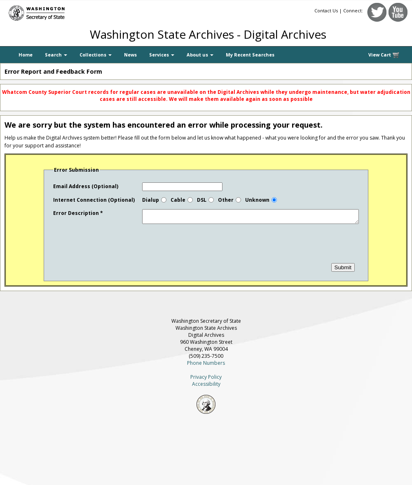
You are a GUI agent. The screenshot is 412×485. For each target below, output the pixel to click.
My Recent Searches (250, 54)
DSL (201, 199)
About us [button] (200, 54)
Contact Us (326, 10)
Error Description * (78, 213)
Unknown (257, 199)
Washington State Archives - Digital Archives (208, 34)
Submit (343, 270)
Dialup (150, 199)
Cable (178, 199)
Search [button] (56, 54)
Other (226, 199)
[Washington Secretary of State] (78, 11)
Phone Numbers (206, 365)
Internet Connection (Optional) (94, 199)
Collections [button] (96, 54)
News (130, 54)
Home (26, 54)
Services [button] (161, 54)
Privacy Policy (206, 379)
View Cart (384, 54)
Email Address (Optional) (85, 186)
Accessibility (206, 386)
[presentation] (115, 249)
